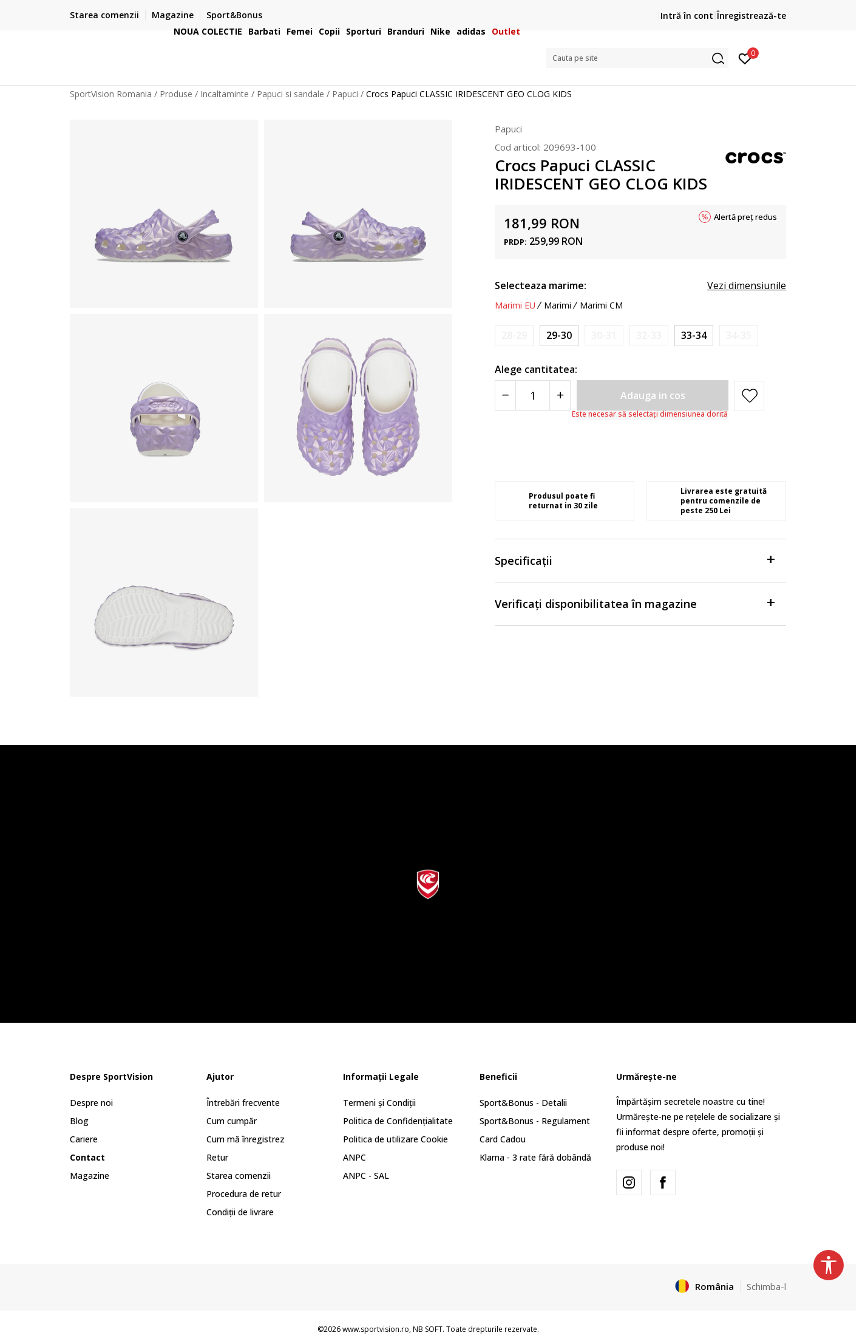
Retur (217, 1157)
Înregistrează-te (751, 15)
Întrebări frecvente (243, 1102)
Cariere (84, 1139)
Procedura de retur (243, 1193)
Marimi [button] (557, 305)
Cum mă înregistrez (245, 1139)
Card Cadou (503, 1139)
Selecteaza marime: (540, 285)
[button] (637, 58)
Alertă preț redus (745, 216)
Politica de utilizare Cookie (395, 1139)
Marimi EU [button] (515, 305)
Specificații (634, 559)
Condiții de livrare (240, 1212)
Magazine (89, 1175)
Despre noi (91, 1102)
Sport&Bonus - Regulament (535, 1121)
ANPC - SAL (366, 1175)
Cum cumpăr (231, 1121)
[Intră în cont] (745, 58)
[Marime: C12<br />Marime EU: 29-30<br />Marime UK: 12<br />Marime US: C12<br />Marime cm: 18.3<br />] (559, 335)
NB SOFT (428, 1329)
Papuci (508, 129)
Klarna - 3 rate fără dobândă (535, 1157)
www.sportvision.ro (375, 1329)
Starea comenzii (238, 1175)
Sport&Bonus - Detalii (523, 1102)
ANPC (354, 1157)
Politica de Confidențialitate (398, 1121)
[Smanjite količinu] (505, 395)
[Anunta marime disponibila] (514, 335)
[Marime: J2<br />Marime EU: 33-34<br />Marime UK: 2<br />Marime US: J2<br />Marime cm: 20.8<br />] (693, 335)
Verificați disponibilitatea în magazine (634, 603)
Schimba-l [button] (766, 1286)
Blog (79, 1121)
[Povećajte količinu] (560, 395)
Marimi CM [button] (601, 305)
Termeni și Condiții (379, 1102)
